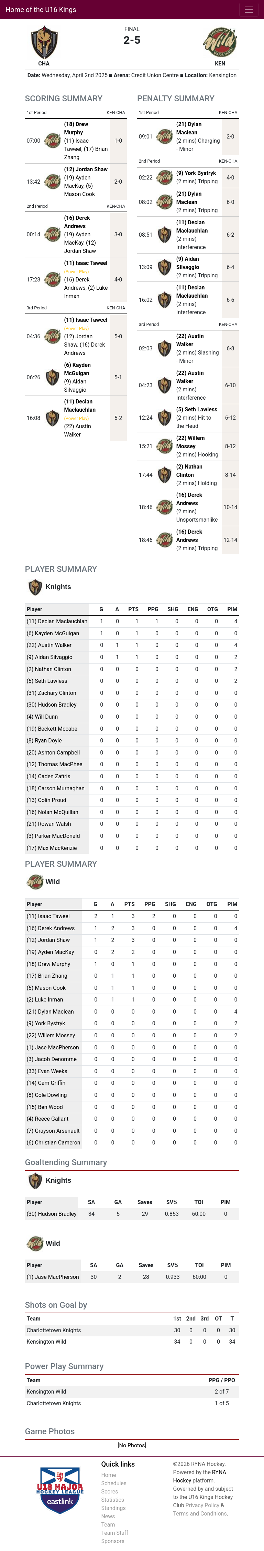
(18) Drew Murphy (48, 964)
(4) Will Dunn (42, 716)
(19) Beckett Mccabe (51, 729)
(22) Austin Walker (49, 645)
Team (108, 1524)
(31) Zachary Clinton (51, 693)
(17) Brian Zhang (46, 976)
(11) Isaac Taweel (47, 916)
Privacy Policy (203, 1505)
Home (108, 1475)
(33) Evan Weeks (46, 1071)
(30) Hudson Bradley (51, 704)
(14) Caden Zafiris (48, 776)
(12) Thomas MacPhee (54, 764)
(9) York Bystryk (196, 173)
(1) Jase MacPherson (52, 1047)
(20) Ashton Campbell (53, 752)
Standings (113, 1508)
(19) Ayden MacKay (50, 952)
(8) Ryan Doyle (44, 740)
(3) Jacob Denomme (51, 1059)
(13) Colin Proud (46, 800)
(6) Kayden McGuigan (52, 633)
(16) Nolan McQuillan (52, 812)
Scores (109, 1491)
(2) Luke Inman (44, 999)
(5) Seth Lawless (197, 409)
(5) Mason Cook (46, 988)
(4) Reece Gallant (47, 1119)
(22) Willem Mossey (50, 1035)
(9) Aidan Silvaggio (49, 657)
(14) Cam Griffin (45, 1083)
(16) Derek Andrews (50, 928)
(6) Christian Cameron (53, 1142)
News (108, 1516)
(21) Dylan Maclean (50, 1011)
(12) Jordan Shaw (48, 940)
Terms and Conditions (200, 1513)
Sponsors (112, 1541)
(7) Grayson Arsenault (52, 1131)
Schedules (113, 1483)
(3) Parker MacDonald (53, 836)
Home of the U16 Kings (41, 10)
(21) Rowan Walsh (48, 824)
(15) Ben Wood (44, 1107)
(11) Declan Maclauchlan (56, 621)
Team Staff (114, 1533)
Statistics (112, 1500)
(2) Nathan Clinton (48, 669)
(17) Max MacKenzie (51, 848)
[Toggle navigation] (248, 10)
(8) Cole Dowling (46, 1095)
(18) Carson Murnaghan (55, 788)
